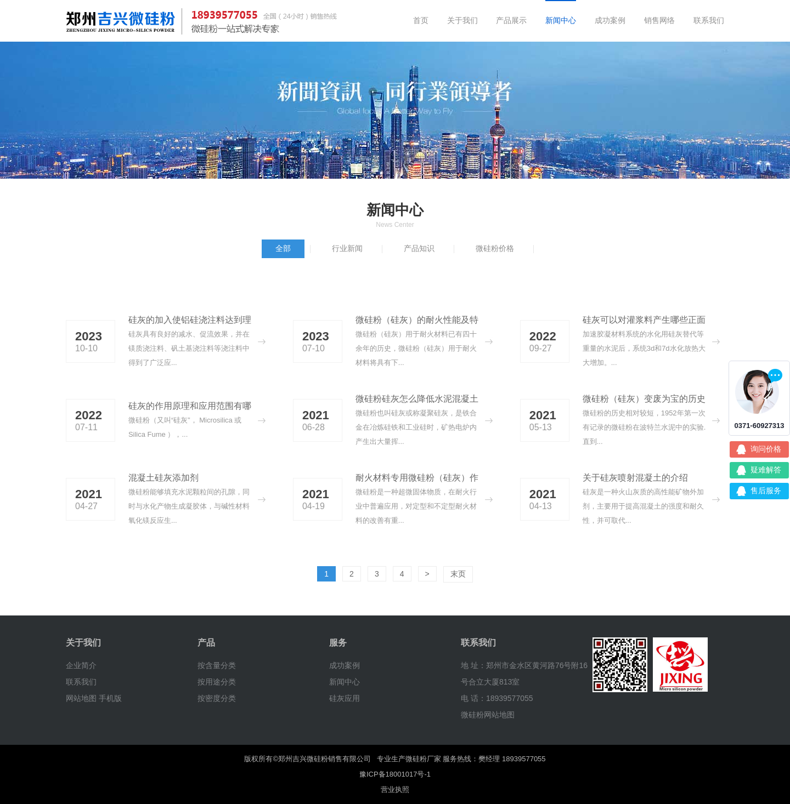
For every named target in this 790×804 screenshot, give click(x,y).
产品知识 (419, 248)
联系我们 (708, 20)
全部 (283, 248)
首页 (420, 20)
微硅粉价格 (495, 248)
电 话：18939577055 (497, 698)
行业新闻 (347, 248)
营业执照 (395, 789)
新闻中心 (560, 20)
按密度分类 (217, 698)
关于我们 (462, 20)
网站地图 (81, 698)
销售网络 (659, 20)
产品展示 (511, 20)
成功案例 (610, 20)
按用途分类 (217, 681)
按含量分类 (217, 665)
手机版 (110, 698)
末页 (458, 573)
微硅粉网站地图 (488, 714)
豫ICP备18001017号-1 (395, 774)
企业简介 (81, 665)
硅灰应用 (344, 698)
